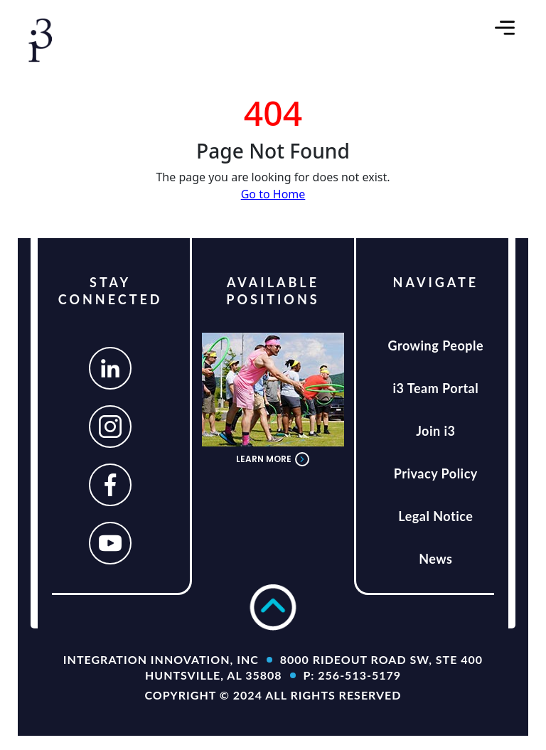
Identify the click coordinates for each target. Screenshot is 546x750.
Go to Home (273, 194)
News (435, 559)
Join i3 (435, 431)
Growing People (436, 345)
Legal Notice (435, 516)
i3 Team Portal (435, 388)
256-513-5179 (359, 675)
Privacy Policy (436, 473)
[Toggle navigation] (505, 27)
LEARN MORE (272, 459)
